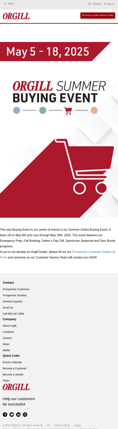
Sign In (109, 3)
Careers (7, 337)
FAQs (6, 380)
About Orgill (9, 325)
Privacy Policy (62, 425)
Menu (9, 3)
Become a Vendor (13, 374)
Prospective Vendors (14, 295)
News (6, 344)
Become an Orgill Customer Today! (98, 15)
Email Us (8, 307)
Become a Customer (14, 368)
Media (6, 350)
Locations (8, 331)
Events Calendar (12, 362)
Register (94, 4)
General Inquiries (13, 301)
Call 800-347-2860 (13, 313)
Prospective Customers (16, 289)
